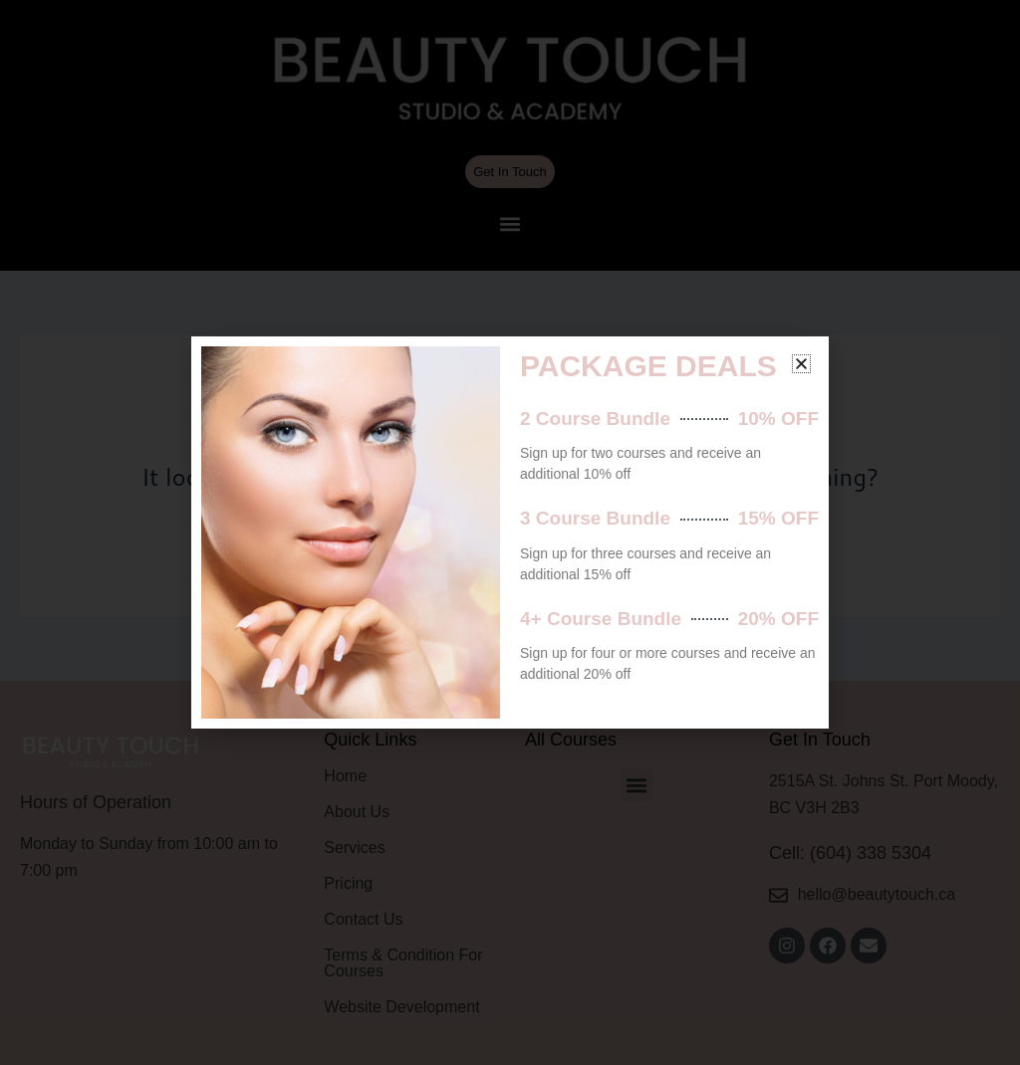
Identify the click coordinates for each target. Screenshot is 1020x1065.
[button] (801, 363)
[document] (510, 532)
